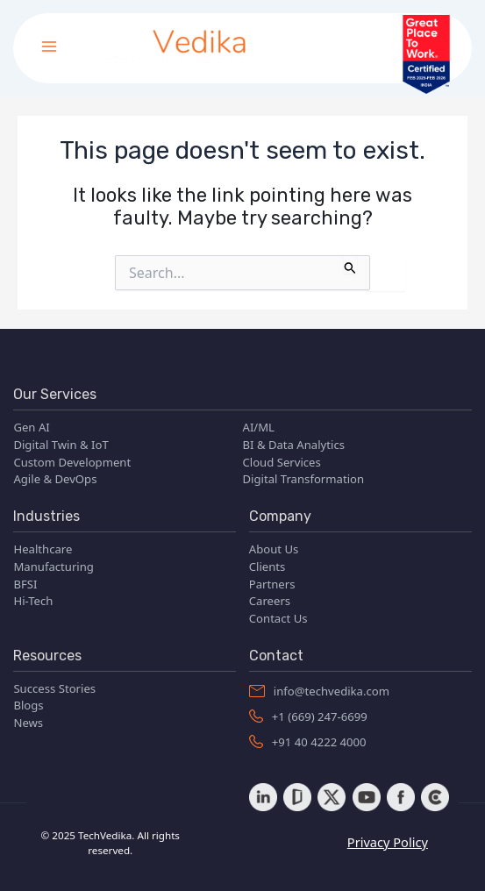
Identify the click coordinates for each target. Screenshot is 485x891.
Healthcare (42, 549)
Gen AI (31, 427)
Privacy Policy (387, 842)
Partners (272, 584)
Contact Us (278, 618)
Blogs (28, 705)
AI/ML (259, 427)
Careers (269, 601)
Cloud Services (282, 462)
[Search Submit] (350, 264)
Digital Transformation (304, 479)
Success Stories (54, 688)
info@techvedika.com (319, 691)
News (28, 723)
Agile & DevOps (54, 479)
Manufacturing (53, 566)
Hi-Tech (33, 601)
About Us (274, 549)
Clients (267, 566)
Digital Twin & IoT (60, 445)
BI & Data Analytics (294, 445)
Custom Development (72, 462)
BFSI (25, 584)
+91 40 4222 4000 (308, 741)
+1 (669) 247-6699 (308, 716)
